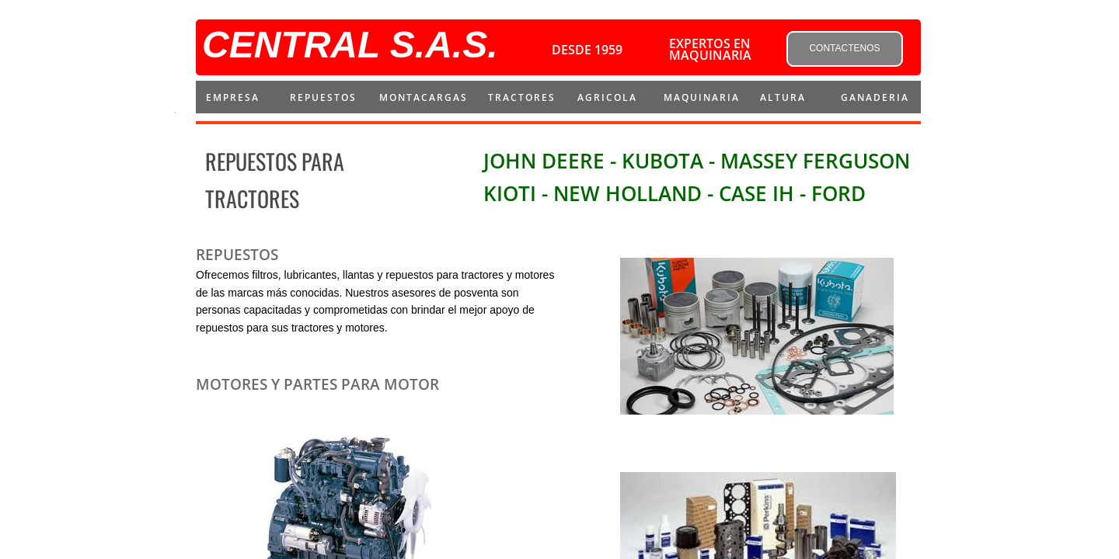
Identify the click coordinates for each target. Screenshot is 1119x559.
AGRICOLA (607, 97)
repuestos (323, 97)
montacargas (423, 97)
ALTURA (783, 97)
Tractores (522, 97)
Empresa (233, 97)
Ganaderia (875, 97)
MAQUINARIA (702, 97)
